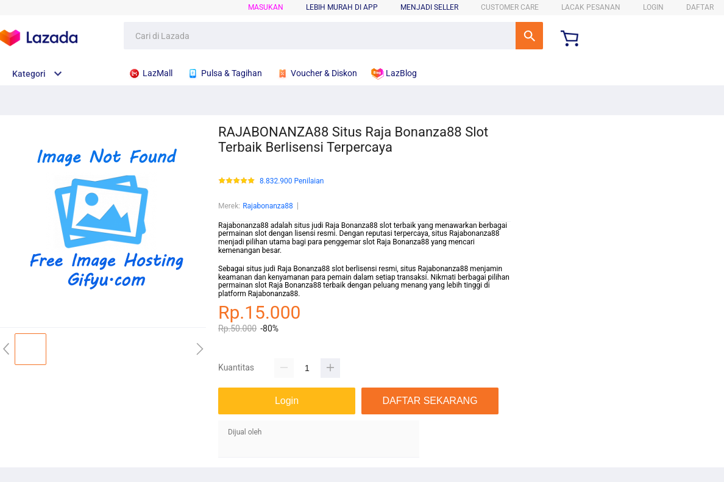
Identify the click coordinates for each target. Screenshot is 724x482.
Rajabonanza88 (268, 206)
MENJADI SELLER (429, 7)
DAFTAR (700, 7)
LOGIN (653, 7)
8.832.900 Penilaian (292, 181)
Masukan (265, 7)
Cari (529, 35)
